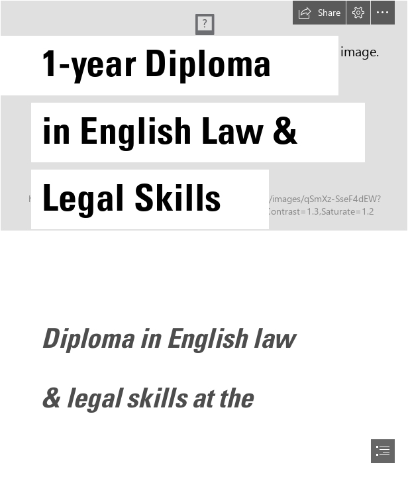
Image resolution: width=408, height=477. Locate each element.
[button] (319, 13)
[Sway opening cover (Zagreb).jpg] (204, 122)
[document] (204, 238)
